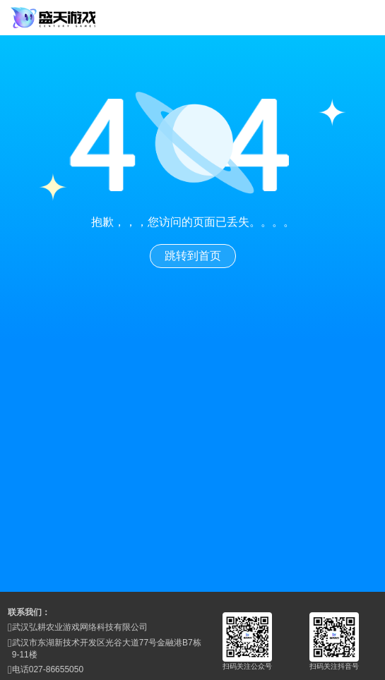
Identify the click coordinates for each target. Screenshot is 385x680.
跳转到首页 (193, 256)
